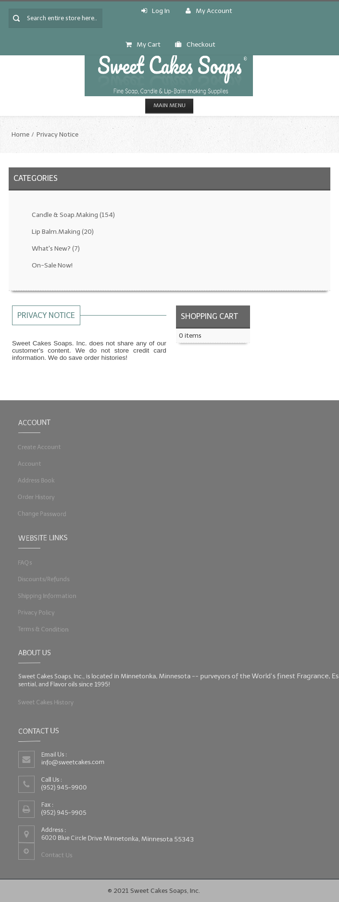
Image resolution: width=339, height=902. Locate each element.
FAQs (34, 563)
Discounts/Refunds (51, 578)
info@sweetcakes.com (78, 763)
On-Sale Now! (52, 265)
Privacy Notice (57, 134)
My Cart (143, 44)
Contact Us (63, 852)
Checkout (195, 44)
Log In (155, 11)
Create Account (47, 448)
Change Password (49, 510)
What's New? (56, 248)
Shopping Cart (209, 316)
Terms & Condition (51, 626)
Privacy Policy (44, 610)
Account (38, 463)
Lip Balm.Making (63, 232)
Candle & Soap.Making (73, 215)
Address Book (44, 479)
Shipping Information (54, 594)
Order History (44, 494)
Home (20, 134)
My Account (209, 11)
